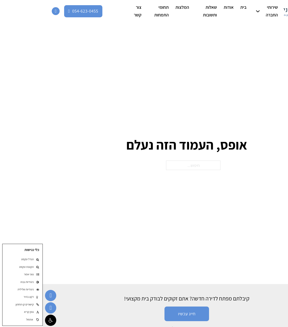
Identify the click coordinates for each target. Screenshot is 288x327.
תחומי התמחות (119, 11)
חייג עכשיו (144, 314)
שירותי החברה (229, 11)
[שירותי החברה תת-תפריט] (215, 11)
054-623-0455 (40, 11)
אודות (186, 7)
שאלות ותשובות (167, 11)
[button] (8, 320)
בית (201, 7)
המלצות (139, 7)
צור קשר (95, 11)
